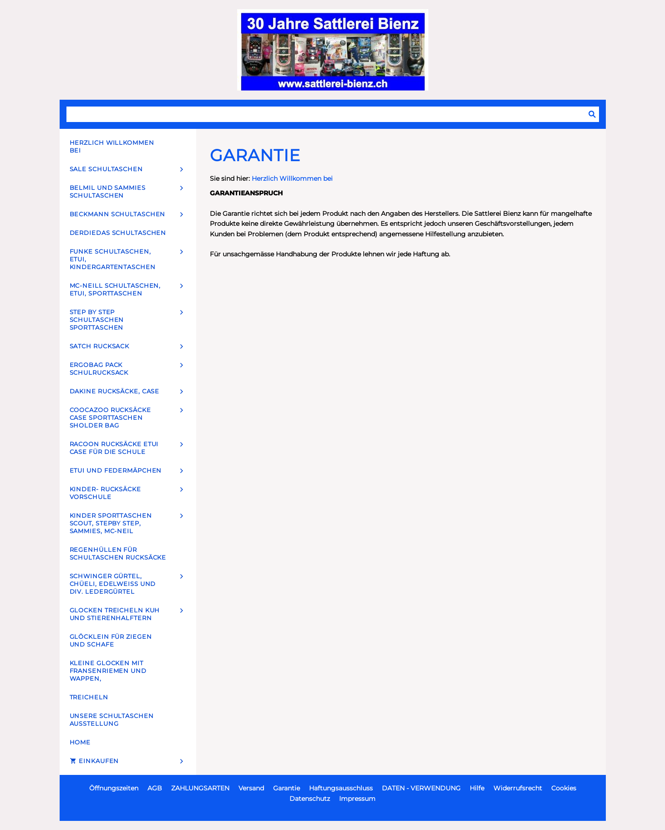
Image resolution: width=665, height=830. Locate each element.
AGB (154, 788)
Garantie (286, 788)
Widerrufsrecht (517, 788)
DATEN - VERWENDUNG (421, 788)
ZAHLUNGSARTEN (200, 788)
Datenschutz (309, 798)
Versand (251, 788)
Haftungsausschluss (341, 788)
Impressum (357, 798)
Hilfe (477, 788)
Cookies (563, 788)
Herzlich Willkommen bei (292, 178)
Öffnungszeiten (113, 788)
